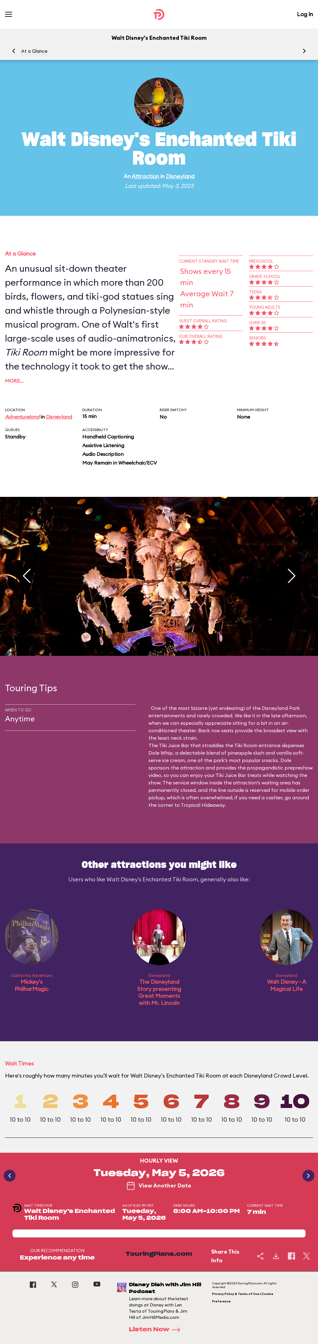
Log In (305, 14)
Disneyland (180, 176)
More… (14, 381)
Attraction (145, 176)
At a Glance (34, 51)
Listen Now (156, 1330)
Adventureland (22, 417)
